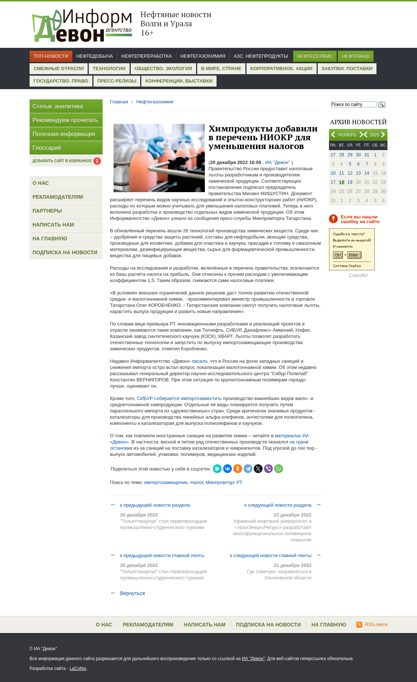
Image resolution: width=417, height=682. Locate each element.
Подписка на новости (64, 252)
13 (358, 173)
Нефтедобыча (94, 56)
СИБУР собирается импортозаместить (179, 398)
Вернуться (127, 593)
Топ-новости (51, 56)
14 (366, 173)
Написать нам (53, 225)
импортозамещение (166, 482)
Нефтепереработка (146, 56)
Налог (196, 482)
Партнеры (47, 211)
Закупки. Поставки (347, 68)
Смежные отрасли (59, 68)
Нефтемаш (355, 56)
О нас (40, 183)
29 (350, 154)
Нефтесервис (315, 56)
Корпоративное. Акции (281, 68)
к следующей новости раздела (283, 505)
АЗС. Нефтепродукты (261, 56)
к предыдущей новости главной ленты (157, 555)
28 (341, 154)
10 (333, 173)
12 (350, 173)
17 (333, 182)
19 (350, 182)
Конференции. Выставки (179, 81)
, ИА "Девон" (276, 162)
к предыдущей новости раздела (150, 505)
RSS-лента (371, 625)
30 (358, 154)
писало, (200, 361)
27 (333, 154)
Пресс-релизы (116, 81)
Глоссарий (46, 148)
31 (366, 154)
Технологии (109, 68)
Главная (119, 101)
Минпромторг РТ (224, 482)
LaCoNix (77, 668)
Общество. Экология (163, 68)
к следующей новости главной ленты (276, 555)
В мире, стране (221, 68)
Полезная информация (63, 134)
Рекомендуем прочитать (65, 120)
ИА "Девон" (253, 658)
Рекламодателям (57, 197)
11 (341, 173)
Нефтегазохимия (202, 56)
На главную (49, 238)
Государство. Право (61, 81)
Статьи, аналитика (57, 106)
